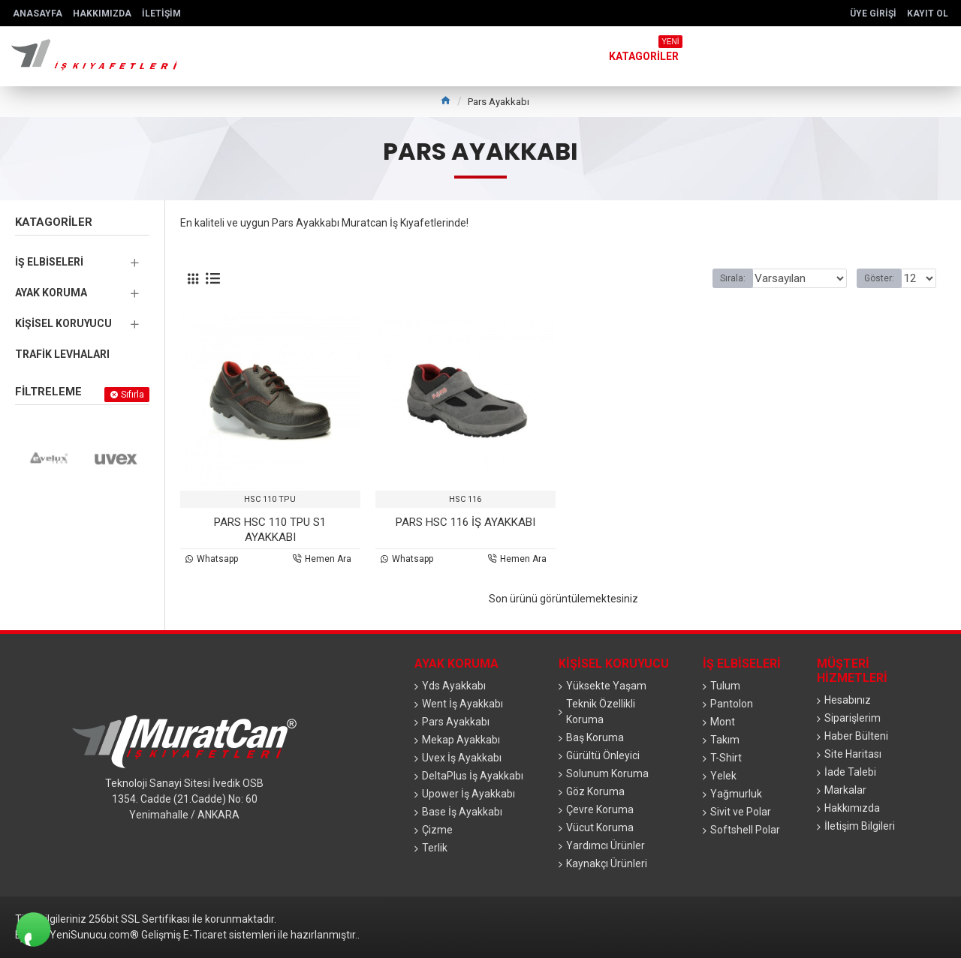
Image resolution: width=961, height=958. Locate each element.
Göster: (884, 278)
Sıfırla (132, 394)
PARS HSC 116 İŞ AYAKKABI (465, 522)
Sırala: (734, 278)
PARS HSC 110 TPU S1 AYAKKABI (270, 529)
